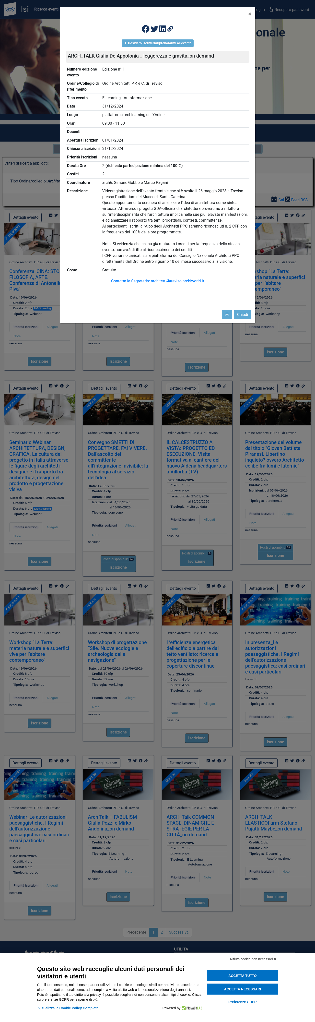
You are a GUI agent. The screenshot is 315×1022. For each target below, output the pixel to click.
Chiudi (242, 314)
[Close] (249, 14)
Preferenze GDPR (242, 1002)
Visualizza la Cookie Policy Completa (68, 1008)
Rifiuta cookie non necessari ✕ (253, 959)
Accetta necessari (242, 989)
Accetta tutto (242, 976)
